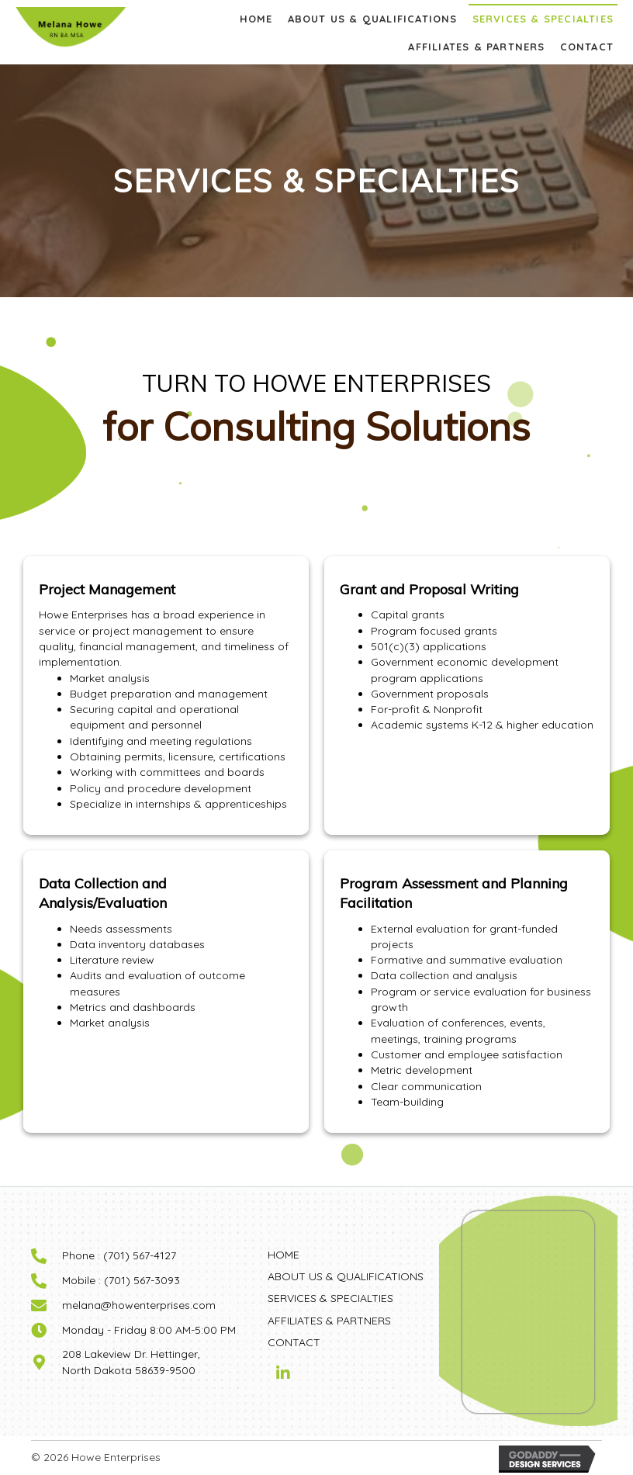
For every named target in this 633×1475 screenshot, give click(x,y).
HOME (283, 1255)
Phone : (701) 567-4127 (119, 1255)
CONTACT (294, 1342)
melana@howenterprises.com (139, 1305)
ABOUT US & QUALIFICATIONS (346, 1276)
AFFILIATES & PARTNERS (329, 1321)
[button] (283, 1373)
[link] (256, 17)
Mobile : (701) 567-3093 (121, 1280)
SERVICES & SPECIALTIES (330, 1298)
